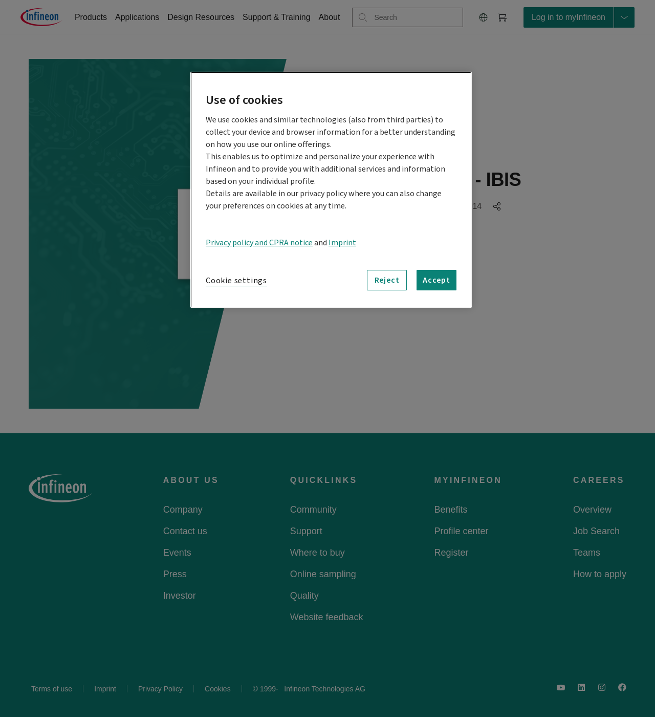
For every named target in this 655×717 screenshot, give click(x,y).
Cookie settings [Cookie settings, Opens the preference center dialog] (236, 280)
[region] (331, 190)
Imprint (342, 242)
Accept (436, 280)
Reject (387, 280)
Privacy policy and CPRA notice (259, 242)
